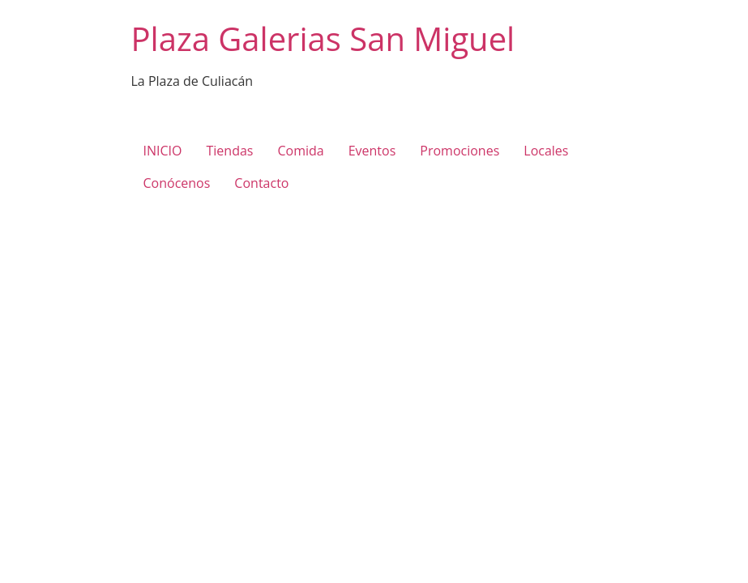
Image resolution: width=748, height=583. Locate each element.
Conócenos (177, 183)
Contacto (261, 183)
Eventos (372, 151)
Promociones (459, 151)
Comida (300, 151)
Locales (546, 151)
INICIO (162, 151)
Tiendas (229, 151)
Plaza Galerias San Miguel (323, 38)
